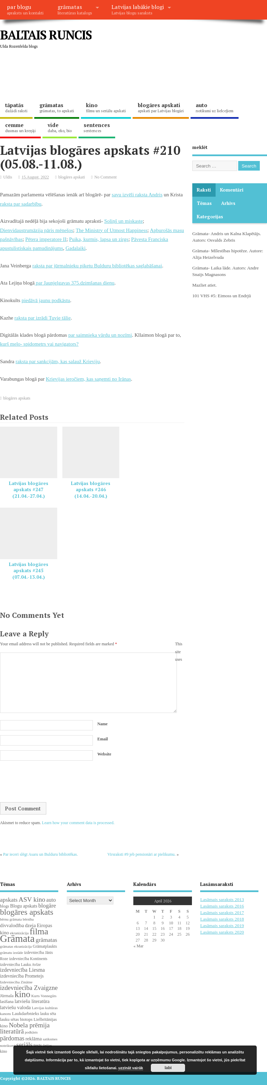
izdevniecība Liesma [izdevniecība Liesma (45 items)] (22, 970)
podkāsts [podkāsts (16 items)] (31, 1032)
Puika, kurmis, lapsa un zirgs (99, 239)
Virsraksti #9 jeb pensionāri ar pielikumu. (141, 854)
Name (102, 724)
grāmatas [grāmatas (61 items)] (46, 939)
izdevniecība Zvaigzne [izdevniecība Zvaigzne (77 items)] (29, 987)
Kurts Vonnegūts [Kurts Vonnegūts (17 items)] (43, 996)
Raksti (204, 190)
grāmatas (75, 9)
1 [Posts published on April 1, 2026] (154, 917)
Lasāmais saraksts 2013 (222, 899)
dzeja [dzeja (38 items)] (30, 925)
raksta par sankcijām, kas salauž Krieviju (57, 361)
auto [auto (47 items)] (51, 900)
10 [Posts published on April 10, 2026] (171, 923)
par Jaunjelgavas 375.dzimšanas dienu (74, 283)
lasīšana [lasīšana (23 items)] (6, 1001)
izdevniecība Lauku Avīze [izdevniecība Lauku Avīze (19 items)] (20, 964)
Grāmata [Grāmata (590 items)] (17, 938)
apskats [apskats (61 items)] (8, 899)
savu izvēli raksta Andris (137, 194)
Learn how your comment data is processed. (78, 822)
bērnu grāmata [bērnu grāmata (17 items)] (11, 919)
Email (102, 739)
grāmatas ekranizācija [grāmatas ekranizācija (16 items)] (16, 946)
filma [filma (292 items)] (38, 931)
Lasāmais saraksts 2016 (222, 906)
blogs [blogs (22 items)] (4, 906)
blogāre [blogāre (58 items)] (47, 905)
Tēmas (204, 203)
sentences (97, 127)
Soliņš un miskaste (123, 221)
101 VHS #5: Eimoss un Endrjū (221, 295)
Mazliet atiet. (204, 285)
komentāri (231, 190)
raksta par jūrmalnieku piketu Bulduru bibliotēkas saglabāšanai (97, 265)
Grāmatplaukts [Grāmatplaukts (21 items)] (45, 946)
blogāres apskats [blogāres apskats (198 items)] (26, 912)
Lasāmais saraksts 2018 (222, 919)
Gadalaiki (75, 248)
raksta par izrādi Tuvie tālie (42, 318)
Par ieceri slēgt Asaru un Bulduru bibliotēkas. (40, 854)
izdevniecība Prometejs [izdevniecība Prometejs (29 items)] (22, 976)
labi (168, 1067)
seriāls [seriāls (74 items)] (24, 1044)
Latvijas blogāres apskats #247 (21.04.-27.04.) (28, 489)
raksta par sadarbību (20, 204)
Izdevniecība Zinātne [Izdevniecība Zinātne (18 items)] (16, 982)
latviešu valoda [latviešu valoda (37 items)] (15, 1007)
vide (60, 127)
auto (214, 107)
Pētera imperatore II (45, 239)
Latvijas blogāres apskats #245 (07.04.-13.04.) (28, 570)
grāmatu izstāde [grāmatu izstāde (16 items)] (11, 953)
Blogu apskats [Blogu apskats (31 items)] (23, 906)
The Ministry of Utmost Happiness (111, 230)
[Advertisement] (125, 75)
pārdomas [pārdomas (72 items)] (12, 1038)
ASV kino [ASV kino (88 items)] (32, 899)
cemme (20, 127)
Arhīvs (228, 203)
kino (106, 107)
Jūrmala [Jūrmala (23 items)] (6, 995)
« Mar (138, 946)
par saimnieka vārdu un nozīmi (100, 335)
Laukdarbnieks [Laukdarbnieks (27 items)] (25, 1013)
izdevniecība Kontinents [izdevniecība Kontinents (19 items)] (28, 959)
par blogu (25, 9)
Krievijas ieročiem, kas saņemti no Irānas (88, 379)
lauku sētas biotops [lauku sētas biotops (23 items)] (16, 1019)
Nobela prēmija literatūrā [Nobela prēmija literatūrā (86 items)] (25, 1028)
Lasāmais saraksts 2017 (222, 912)
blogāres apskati (161, 107)
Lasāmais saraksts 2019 (222, 925)
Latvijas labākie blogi (137, 9)
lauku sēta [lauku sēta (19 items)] (48, 1014)
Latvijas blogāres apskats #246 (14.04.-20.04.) (90, 489)
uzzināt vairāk (130, 1068)
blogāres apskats (17, 398)
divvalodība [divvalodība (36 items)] (12, 925)
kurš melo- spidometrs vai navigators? (39, 344)
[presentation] (52, 782)
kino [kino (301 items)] (22, 994)
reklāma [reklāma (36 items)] (33, 1038)
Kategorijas (210, 216)
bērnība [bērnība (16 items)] (28, 919)
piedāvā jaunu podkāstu (46, 300)
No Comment (105, 177)
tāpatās (16, 107)
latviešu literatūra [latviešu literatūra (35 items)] (31, 1001)
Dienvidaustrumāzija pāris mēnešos (36, 230)
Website (104, 754)
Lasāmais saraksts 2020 (222, 932)
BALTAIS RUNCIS (46, 35)
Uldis (7, 177)
